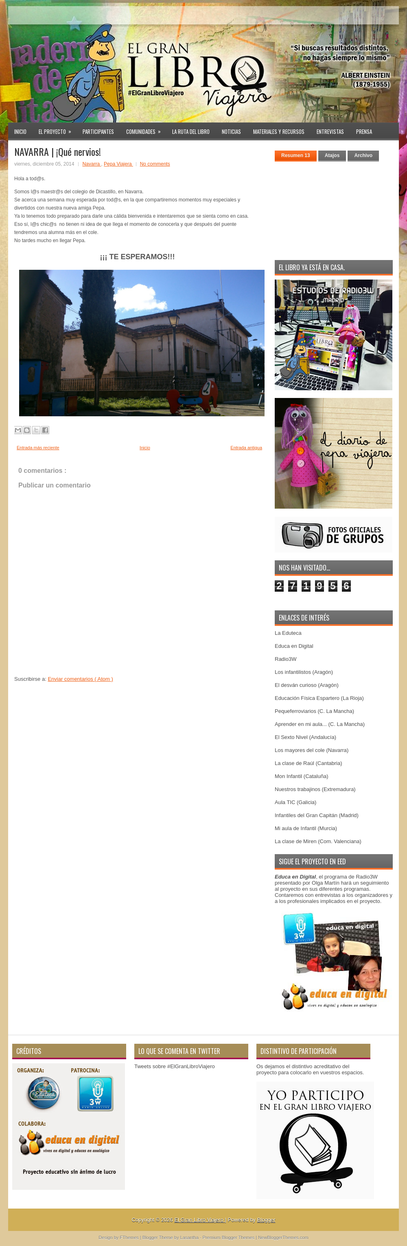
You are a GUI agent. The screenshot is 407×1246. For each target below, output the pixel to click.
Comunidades (146, 129)
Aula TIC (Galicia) (295, 802)
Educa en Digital (294, 646)
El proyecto (58, 129)
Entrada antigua (246, 447)
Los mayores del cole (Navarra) (311, 750)
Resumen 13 (295, 155)
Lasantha (190, 1237)
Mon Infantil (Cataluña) (301, 776)
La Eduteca (288, 633)
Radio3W (285, 659)
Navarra (91, 164)
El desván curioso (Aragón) (307, 685)
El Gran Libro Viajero (199, 1220)
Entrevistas (330, 131)
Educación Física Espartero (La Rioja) (319, 698)
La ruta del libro (191, 131)
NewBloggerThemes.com (283, 1237)
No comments (155, 164)
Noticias (231, 131)
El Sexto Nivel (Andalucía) (305, 737)
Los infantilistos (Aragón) (304, 672)
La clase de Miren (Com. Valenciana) (318, 841)
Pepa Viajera (118, 164)
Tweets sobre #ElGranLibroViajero (174, 1066)
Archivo (363, 155)
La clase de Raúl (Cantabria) (308, 763)
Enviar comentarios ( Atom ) (80, 679)
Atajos (332, 155)
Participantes (98, 131)
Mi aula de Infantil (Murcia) (306, 828)
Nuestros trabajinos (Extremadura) (315, 789)
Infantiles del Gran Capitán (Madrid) (317, 815)
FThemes (130, 1237)
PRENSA (364, 131)
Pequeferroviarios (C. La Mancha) (314, 711)
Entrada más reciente (38, 447)
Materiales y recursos (278, 131)
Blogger (266, 1220)
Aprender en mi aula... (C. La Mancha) (320, 724)
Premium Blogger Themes (229, 1237)
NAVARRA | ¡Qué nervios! (57, 151)
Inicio (20, 131)
